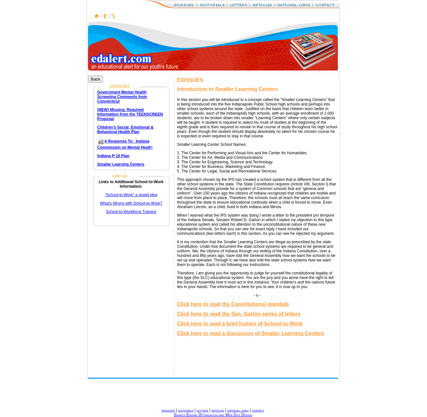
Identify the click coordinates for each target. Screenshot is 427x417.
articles (218, 410)
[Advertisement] (205, 393)
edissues (168, 410)
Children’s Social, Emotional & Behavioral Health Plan (125, 129)
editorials (185, 410)
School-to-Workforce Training (131, 211)
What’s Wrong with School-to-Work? (131, 203)
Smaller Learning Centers (120, 164)
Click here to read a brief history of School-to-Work (240, 323)
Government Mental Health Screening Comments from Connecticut (122, 97)
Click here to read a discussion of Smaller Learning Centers (250, 333)
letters (202, 410)
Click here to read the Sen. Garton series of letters (239, 314)
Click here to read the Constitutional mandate (233, 304)
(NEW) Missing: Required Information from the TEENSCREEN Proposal (130, 114)
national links (238, 410)
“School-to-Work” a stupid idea (131, 195)
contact (258, 410)
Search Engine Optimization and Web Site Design (213, 414)
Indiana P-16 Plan (113, 156)
